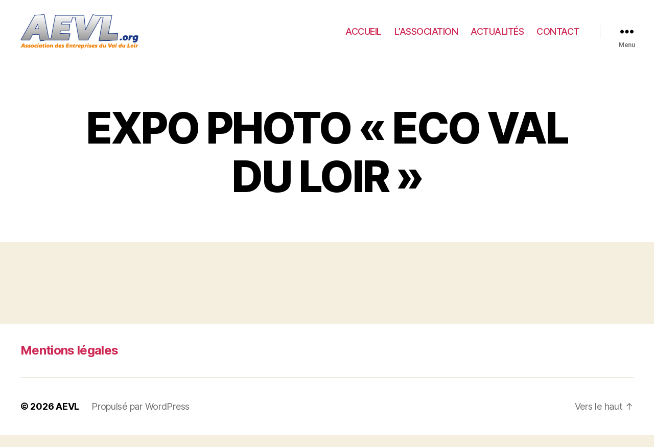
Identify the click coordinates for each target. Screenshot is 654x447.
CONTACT (557, 37)
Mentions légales (69, 362)
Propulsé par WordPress (140, 418)
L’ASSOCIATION (426, 37)
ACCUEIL (363, 37)
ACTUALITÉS (497, 37)
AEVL (67, 418)
